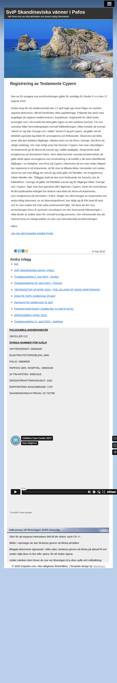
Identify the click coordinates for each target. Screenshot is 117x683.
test (16, 263)
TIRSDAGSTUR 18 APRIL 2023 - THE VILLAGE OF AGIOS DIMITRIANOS (57, 289)
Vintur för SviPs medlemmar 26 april (34, 295)
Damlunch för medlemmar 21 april (33, 302)
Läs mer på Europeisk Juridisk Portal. (32, 233)
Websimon (99, 566)
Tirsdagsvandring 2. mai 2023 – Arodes (36, 276)
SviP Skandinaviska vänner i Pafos (45, 12)
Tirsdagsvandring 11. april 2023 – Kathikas (38, 321)
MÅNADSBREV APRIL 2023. (30, 315)
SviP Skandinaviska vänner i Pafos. (34, 270)
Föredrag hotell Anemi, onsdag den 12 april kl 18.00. (44, 308)
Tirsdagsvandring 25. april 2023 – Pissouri (38, 283)
